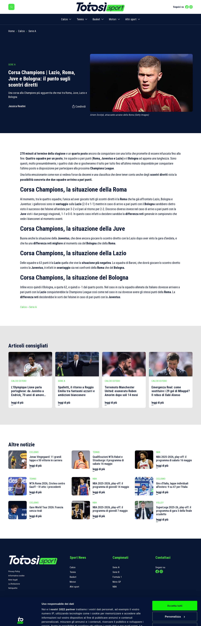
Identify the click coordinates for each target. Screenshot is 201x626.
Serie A (32, 31)
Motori (112, 19)
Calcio (64, 19)
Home (11, 31)
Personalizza (175, 588)
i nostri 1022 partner (62, 581)
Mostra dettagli (51, 619)
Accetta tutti (174, 577)
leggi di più (17, 402)
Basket (96, 19)
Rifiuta (175, 599)
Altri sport (130, 19)
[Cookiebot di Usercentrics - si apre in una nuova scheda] (20, 619)
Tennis (80, 19)
